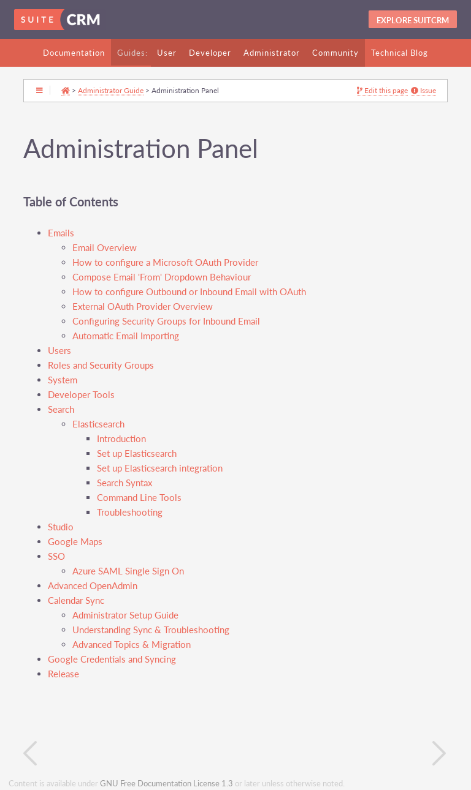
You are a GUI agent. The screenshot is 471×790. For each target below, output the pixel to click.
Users (59, 350)
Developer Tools (81, 394)
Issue (423, 90)
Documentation (74, 53)
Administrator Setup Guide (125, 615)
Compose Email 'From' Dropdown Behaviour (161, 277)
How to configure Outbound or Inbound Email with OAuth (189, 292)
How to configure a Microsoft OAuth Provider (165, 262)
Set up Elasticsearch (137, 453)
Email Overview (104, 248)
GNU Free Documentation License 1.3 (166, 783)
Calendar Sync (76, 600)
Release (63, 674)
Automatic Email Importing (125, 336)
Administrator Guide (111, 90)
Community (335, 53)
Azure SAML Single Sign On (128, 571)
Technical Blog (399, 53)
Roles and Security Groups (101, 365)
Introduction (121, 439)
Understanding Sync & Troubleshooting (150, 630)
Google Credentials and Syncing (112, 659)
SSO (56, 556)
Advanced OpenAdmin (92, 586)
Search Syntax (124, 483)
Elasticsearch (98, 424)
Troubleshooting (130, 512)
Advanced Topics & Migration (131, 644)
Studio (61, 527)
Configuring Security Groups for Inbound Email (166, 321)
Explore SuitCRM (413, 20)
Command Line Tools (139, 497)
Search (61, 409)
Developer (210, 53)
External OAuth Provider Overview (142, 306)
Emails (61, 233)
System (62, 380)
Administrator (271, 53)
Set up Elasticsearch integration (160, 468)
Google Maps (75, 541)
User (167, 53)
